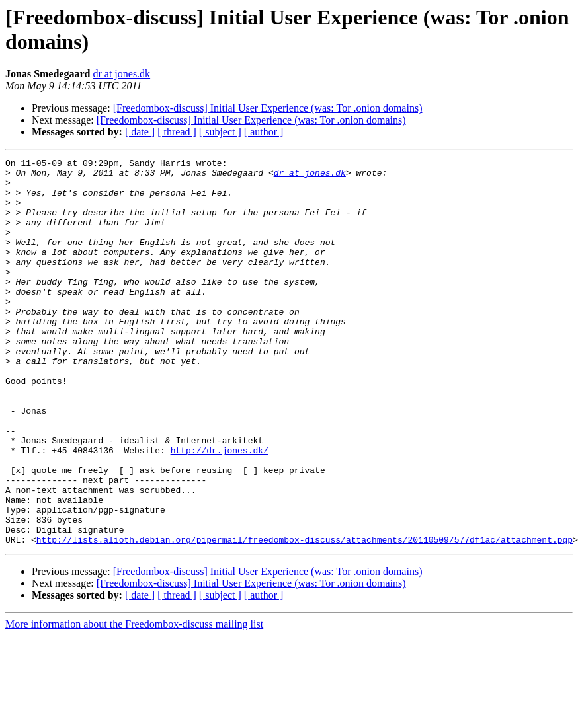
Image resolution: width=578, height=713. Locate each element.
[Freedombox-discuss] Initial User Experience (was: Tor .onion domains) (268, 108)
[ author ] (264, 131)
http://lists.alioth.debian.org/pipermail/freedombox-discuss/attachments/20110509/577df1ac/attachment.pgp (304, 616)
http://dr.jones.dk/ (219, 509)
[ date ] (140, 131)
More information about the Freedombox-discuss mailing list (134, 701)
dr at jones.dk (121, 73)
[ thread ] (176, 131)
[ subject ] (220, 131)
